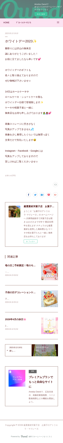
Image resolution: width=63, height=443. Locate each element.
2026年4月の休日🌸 (15, 319)
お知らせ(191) (10, 175)
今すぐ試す (41, 14)
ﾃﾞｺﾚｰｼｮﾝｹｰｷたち (23, 22)
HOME (6, 22)
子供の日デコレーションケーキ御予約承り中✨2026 (32, 292)
